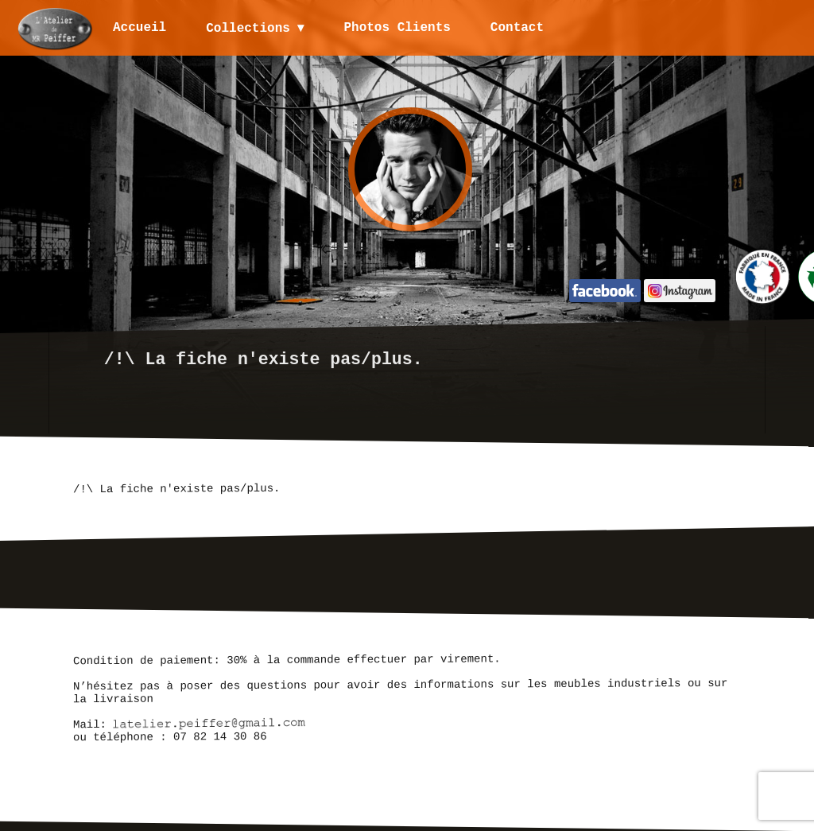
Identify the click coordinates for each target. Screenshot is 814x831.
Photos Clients (398, 28)
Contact (518, 28)
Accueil (139, 28)
